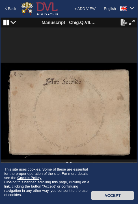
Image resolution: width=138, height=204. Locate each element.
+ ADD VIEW (85, 9)
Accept (112, 195)
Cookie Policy (29, 178)
